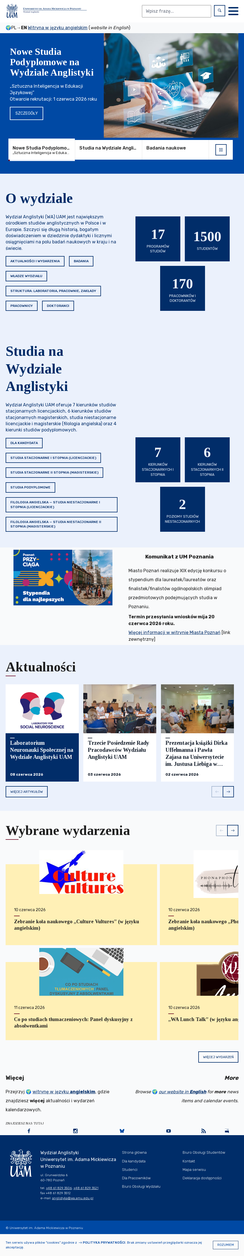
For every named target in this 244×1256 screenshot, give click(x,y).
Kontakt (189, 1161)
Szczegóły (26, 113)
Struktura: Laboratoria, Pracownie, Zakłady (53, 291)
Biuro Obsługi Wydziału (141, 1186)
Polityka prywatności (104, 1242)
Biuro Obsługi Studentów (204, 1152)
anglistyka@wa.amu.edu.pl (72, 1198)
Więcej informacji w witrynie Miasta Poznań (174, 632)
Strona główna (134, 1152)
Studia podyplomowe (30, 487)
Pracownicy (21, 306)
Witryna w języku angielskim (58, 27)
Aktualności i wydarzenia (35, 261)
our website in (182, 1091)
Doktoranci (58, 306)
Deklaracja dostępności (202, 1178)
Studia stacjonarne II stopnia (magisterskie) (54, 472)
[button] (217, 791)
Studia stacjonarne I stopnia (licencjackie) (53, 458)
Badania (81, 261)
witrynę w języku (64, 1091)
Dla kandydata (24, 443)
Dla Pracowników (136, 1178)
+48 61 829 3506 (59, 1188)
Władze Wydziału (26, 276)
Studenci (129, 1169)
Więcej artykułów (26, 792)
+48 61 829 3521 (85, 1188)
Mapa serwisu (194, 1169)
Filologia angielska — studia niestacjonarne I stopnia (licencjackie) (55, 504)
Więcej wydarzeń (218, 1057)
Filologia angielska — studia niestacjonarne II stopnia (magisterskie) (55, 524)
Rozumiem (225, 1245)
